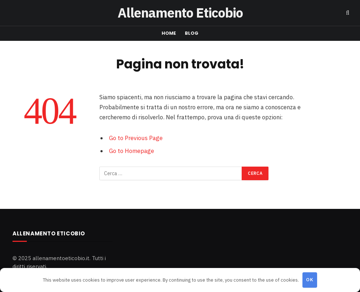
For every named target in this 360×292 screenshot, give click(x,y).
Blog (192, 33)
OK (309, 280)
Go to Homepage (131, 151)
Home (169, 33)
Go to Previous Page (136, 138)
